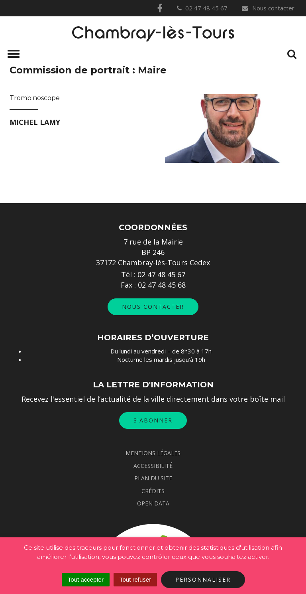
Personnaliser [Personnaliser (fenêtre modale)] (203, 579)
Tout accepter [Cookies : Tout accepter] (86, 579)
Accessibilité (153, 466)
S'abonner (153, 420)
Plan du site (153, 478)
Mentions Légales (153, 453)
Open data (153, 503)
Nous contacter (267, 8)
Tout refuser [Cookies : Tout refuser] (135, 579)
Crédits (153, 491)
